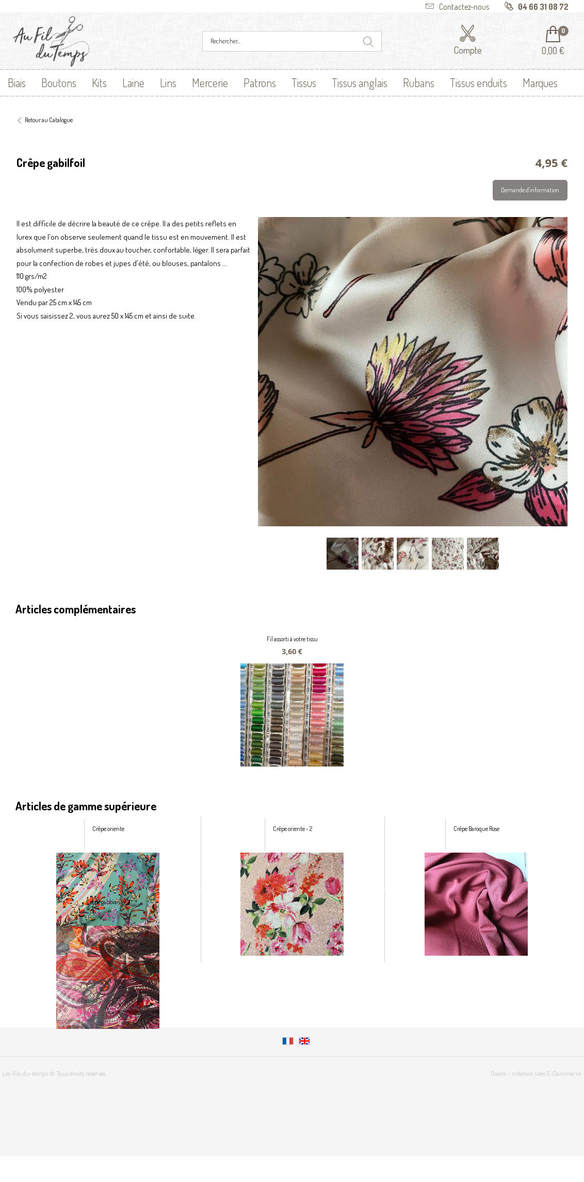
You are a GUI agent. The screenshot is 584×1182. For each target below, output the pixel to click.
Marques (540, 82)
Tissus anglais (359, 82)
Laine (133, 82)
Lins (168, 82)
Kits (99, 82)
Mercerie (210, 82)
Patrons (260, 82)
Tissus (303, 82)
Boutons (58, 82)
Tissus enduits (478, 82)
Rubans (418, 82)
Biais (17, 82)
